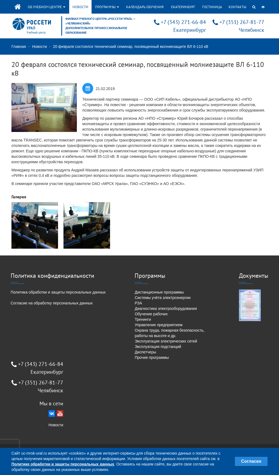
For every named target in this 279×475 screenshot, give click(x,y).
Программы (107, 7)
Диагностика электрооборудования (166, 308)
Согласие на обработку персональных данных (52, 303)
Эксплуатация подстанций (158, 346)
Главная (18, 46)
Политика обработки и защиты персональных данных (58, 292)
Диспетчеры (145, 352)
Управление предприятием (158, 325)
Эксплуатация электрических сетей (166, 341)
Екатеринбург (183, 7)
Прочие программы (152, 357)
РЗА (138, 303)
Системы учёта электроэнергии (162, 297)
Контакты (237, 7)
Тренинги (143, 319)
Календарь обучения (144, 7)
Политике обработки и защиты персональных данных (62, 464)
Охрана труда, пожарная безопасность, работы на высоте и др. (169, 333)
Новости (80, 7)
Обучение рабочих (151, 314)
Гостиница (212, 7)
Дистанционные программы (159, 292)
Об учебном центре (46, 7)
